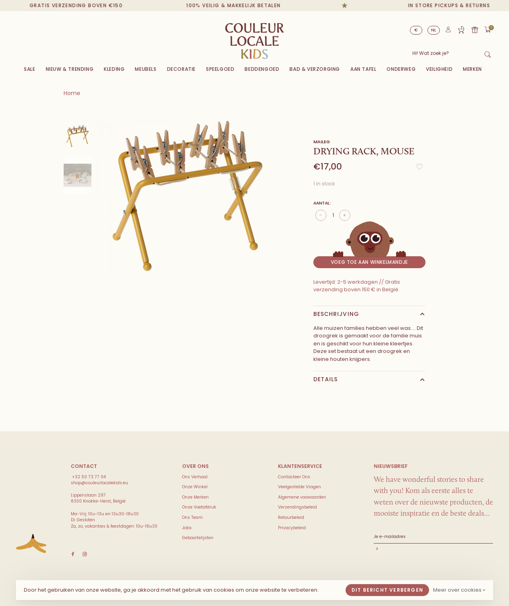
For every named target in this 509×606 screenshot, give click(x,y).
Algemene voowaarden (302, 497)
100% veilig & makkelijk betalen (239, 5)
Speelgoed (220, 69)
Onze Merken (195, 497)
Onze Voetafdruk (199, 507)
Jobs (187, 528)
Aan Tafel (363, 69)
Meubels (145, 69)
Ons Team (192, 517)
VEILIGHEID (439, 69)
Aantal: (322, 203)
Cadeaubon (475, 30)
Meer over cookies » (459, 590)
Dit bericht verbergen (387, 590)
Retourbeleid (291, 517)
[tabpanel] (187, 195)
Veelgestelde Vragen (299, 487)
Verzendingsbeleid (297, 507)
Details (325, 379)
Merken (472, 69)
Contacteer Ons (294, 477)
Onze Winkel (195, 487)
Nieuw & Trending (70, 69)
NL (434, 30)
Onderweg (401, 69)
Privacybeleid (292, 528)
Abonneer (433, 550)
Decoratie (181, 69)
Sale (29, 69)
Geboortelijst (461, 30)
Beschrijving (336, 314)
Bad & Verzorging (314, 69)
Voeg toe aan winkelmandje (369, 262)
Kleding (114, 69)
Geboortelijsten (198, 538)
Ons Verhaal (195, 477)
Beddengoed (262, 69)
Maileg (321, 141)
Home (72, 93)
